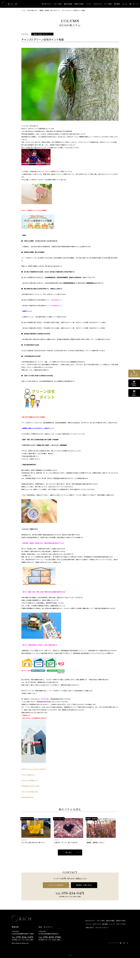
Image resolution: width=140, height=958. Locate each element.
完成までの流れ (79, 4)
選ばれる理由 (68, 4)
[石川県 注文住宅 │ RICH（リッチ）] (9, 3)
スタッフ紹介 (58, 4)
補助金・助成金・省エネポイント (42, 34)
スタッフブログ (121, 924)
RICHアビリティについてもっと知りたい (33, 769)
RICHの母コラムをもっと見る (30, 786)
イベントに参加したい (28, 775)
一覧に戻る (68, 852)
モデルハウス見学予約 (56, 885)
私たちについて (47, 4)
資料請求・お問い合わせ (84, 885)
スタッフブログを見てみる (29, 791)
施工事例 (117, 4)
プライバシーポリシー (102, 928)
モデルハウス (98, 4)
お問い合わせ (90, 928)
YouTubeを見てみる (27, 797)
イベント (88, 4)
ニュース (124, 4)
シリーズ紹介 (108, 4)
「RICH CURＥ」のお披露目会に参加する (34, 718)
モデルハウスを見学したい (29, 780)
